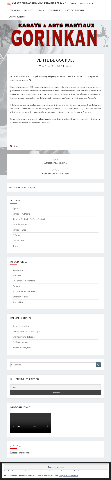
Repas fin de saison (21, 326)
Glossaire (16, 275)
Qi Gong (16, 235)
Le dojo (40, 10)
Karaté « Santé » (19, 229)
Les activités (86, 3)
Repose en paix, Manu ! (22, 347)
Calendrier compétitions (23, 280)
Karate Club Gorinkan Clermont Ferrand (36, 4)
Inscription (17, 270)
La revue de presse (17, 17)
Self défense (18, 240)
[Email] (55, 387)
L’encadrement (54, 10)
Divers (16, 146)
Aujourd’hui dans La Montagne (26, 331)
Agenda (15, 208)
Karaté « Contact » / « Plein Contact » (29, 219)
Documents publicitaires (23, 291)
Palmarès (16, 286)
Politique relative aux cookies (68, 476)
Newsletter (17, 302)
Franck (68, 66)
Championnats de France (23, 336)
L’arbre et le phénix (21, 296)
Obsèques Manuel (20, 342)
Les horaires (14, 10)
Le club (73, 3)
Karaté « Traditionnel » (22, 213)
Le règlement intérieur (74, 10)
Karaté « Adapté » (20, 224)
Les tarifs (28, 10)
